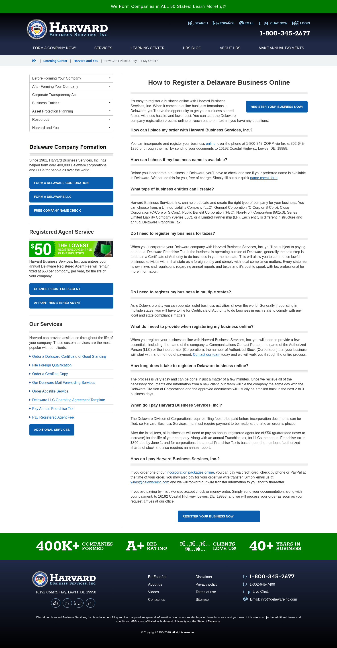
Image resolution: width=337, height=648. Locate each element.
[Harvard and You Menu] (71, 128)
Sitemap (202, 599)
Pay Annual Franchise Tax (53, 409)
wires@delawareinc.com (150, 482)
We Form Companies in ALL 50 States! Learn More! (168, 6)
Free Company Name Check (57, 210)
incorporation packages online (190, 472)
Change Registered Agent (57, 289)
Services (103, 48)
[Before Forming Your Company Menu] (71, 78)
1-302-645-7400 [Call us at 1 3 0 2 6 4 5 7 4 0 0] (259, 584)
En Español (157, 577)
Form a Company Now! (54, 48)
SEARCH (198, 23)
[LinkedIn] (90, 603)
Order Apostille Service (50, 391)
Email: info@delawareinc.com (270, 599)
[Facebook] (55, 603)
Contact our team (206, 354)
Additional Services (52, 429)
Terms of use (206, 592)
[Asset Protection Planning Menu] (71, 111)
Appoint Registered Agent (57, 303)
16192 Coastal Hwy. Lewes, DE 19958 (65, 592)
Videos (153, 592)
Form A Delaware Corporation (61, 183)
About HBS (230, 48)
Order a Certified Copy (50, 374)
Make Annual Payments (281, 48)
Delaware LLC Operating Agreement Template (68, 400)
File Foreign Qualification (52, 365)
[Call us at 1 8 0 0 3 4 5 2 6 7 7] (268, 577)
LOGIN (301, 23)
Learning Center (148, 48)
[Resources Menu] (71, 119)
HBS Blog (192, 48)
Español (223, 23)
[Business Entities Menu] (71, 103)
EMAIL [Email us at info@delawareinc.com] (246, 23)
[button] (35, 61)
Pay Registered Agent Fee (53, 417)
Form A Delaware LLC (53, 196)
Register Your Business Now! (277, 106)
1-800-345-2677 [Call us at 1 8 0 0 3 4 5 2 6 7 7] (285, 33)
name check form (264, 178)
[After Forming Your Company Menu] (71, 86)
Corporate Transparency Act (54, 95)
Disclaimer (204, 577)
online (210, 143)
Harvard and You (86, 61)
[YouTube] (79, 603)
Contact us (156, 599)
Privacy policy (206, 584)
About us (155, 584)
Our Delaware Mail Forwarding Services (63, 382)
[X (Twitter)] (67, 603)
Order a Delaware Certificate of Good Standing (69, 356)
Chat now (273, 23)
